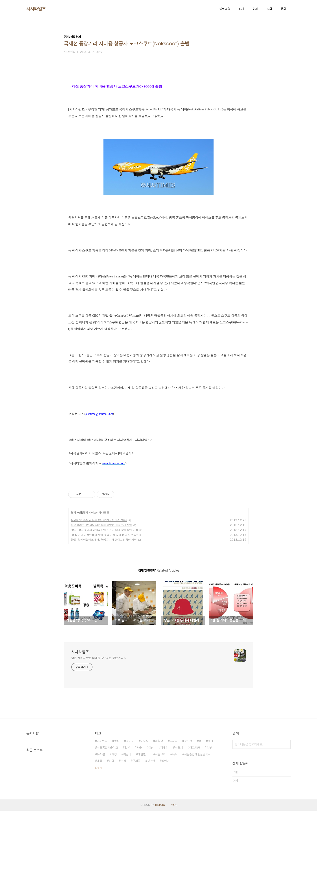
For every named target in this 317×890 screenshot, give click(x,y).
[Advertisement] (158, 121)
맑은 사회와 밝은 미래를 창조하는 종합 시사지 (98, 737)
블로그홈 (224, 9)
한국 (111, 840)
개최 (99, 840)
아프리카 (194, 827)
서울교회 (160, 833)
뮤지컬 (101, 833)
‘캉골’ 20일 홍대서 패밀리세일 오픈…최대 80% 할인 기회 (104, 609)
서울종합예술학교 (107, 827)
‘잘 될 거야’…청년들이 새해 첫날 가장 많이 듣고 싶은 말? (104, 614)
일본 (127, 827)
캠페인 (164, 827)
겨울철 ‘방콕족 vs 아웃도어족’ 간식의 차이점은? (99, 599)
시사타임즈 (36, 8)
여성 (151, 827)
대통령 (144, 820)
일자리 (173, 820)
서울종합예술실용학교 (197, 833)
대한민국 (143, 833)
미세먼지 (102, 820)
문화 (283, 9)
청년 (210, 820)
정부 (209, 827)
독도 (174, 833)
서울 (139, 827)
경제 (255, 9)
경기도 (130, 820)
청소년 (151, 840)
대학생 (159, 820)
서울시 (179, 827)
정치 (241, 9)
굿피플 (136, 840)
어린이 (127, 833)
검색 (286, 823)
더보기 (98, 847)
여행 (114, 833)
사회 (269, 9)
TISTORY (160, 884)
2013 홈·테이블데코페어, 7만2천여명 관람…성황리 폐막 (104, 619)
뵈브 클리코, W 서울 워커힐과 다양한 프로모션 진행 (101, 604)
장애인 (166, 840)
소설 (123, 840)
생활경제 (83, 591)
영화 (116, 820)
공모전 (188, 820)
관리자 (173, 884)
